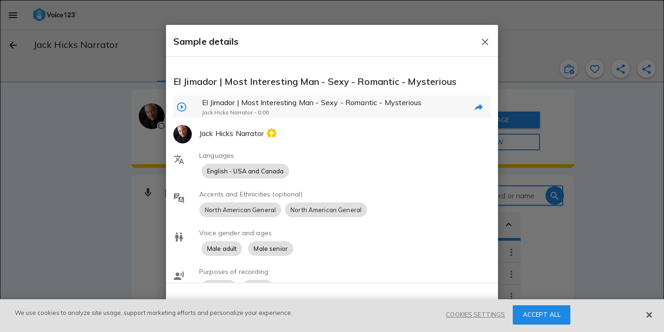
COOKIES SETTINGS (475, 314)
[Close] (649, 315)
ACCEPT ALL (542, 314)
